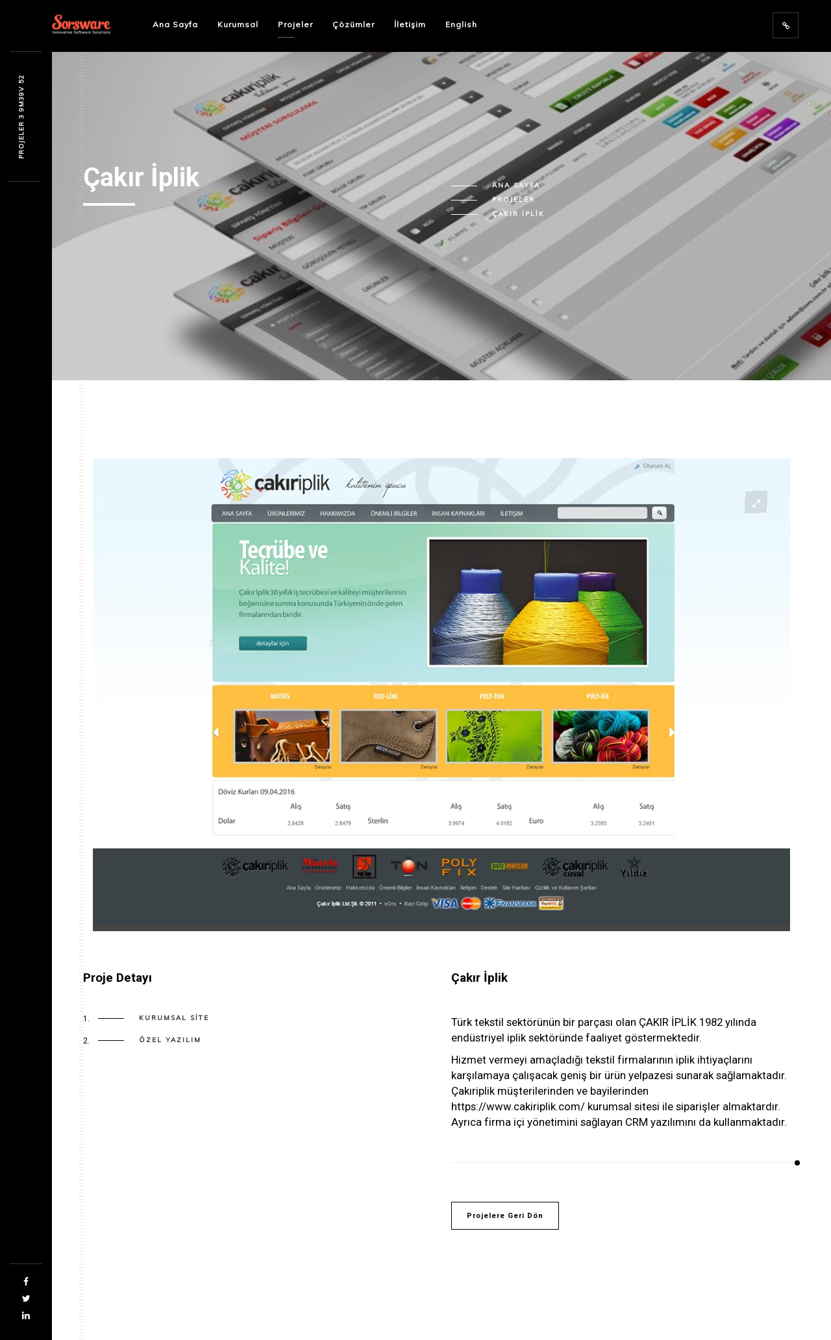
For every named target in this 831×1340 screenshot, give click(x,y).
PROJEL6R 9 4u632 (21, 116)
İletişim (410, 24)
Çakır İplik (518, 214)
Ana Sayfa (175, 24)
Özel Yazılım (170, 1040)
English (461, 24)
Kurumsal (237, 24)
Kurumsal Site (174, 1018)
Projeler (295, 24)
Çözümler (353, 24)
